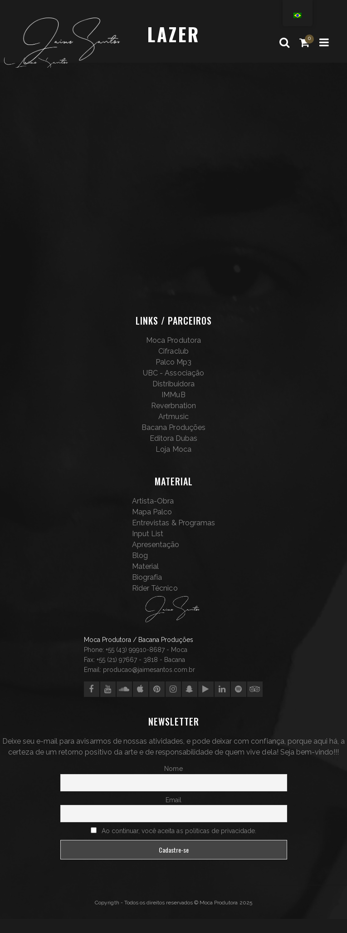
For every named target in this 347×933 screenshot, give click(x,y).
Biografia (147, 577)
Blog (140, 555)
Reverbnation (173, 405)
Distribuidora (173, 384)
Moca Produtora (173, 340)
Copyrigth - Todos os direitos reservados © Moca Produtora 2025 (173, 902)
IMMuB (173, 394)
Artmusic (173, 416)
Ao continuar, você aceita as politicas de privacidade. (179, 830)
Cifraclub (173, 351)
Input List (147, 533)
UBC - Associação (173, 373)
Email (173, 800)
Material (145, 566)
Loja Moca (173, 449)
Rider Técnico (154, 588)
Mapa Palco (152, 512)
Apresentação (155, 544)
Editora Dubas (173, 438)
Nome (173, 768)
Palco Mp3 (173, 362)
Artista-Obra (153, 501)
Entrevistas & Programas (173, 522)
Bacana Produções (173, 427)
